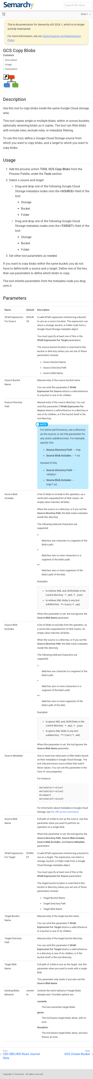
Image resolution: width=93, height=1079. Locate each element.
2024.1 (84, 14)
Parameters (11, 69)
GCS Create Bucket (77, 1054)
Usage (8, 64)
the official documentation (65, 811)
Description (11, 60)
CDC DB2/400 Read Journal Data (21, 1056)
